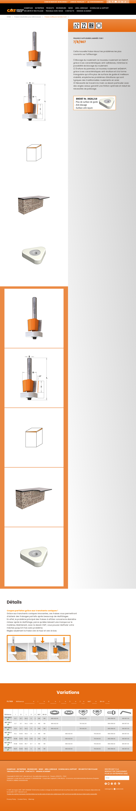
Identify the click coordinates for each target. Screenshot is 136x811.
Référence (20, 701)
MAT (89, 701)
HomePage (28, 8)
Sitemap (31, 799)
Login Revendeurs (95, 2)
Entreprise (39, 8)
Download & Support (99, 8)
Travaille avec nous (54, 11)
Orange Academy (83, 11)
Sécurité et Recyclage (33, 11)
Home (9, 17)
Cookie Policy (22, 799)
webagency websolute (114, 789)
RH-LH (102, 701)
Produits (50, 8)
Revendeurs (61, 8)
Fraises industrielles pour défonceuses (27, 17)
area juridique (81, 8)
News (70, 8)
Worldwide (63, 2)
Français (81, 2)
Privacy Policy (11, 799)
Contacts (69, 11)
